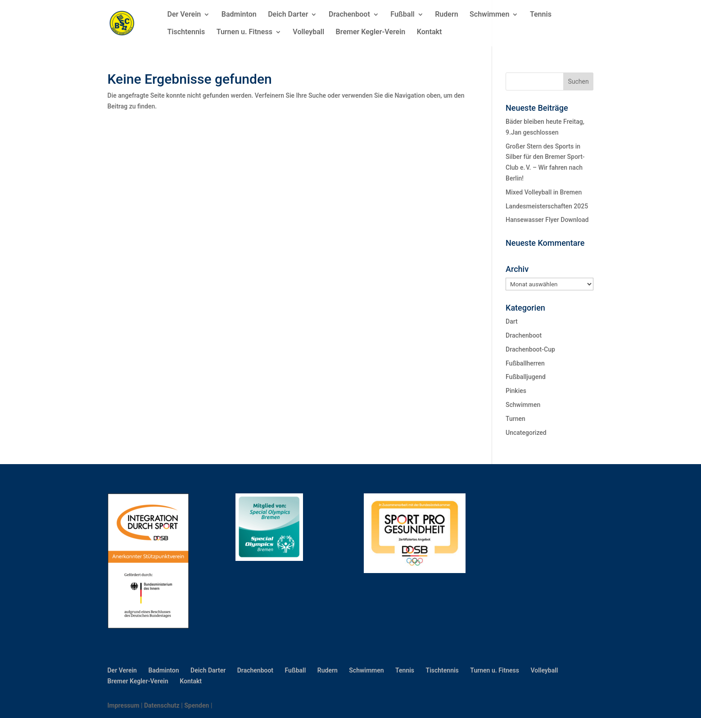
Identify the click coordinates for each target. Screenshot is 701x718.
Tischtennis (186, 32)
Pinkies (516, 390)
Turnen (515, 418)
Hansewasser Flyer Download (547, 219)
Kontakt (429, 32)
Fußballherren (525, 363)
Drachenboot (349, 14)
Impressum (124, 705)
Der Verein (184, 14)
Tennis (541, 14)
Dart (512, 321)
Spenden (196, 705)
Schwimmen (489, 14)
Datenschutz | (164, 705)
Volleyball (308, 32)
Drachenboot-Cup (530, 349)
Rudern (446, 14)
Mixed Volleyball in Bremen (544, 192)
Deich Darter (288, 14)
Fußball (402, 14)
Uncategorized (526, 432)
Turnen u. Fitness (244, 32)
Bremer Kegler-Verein (371, 32)
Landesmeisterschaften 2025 (547, 206)
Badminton (239, 14)
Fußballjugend (526, 376)
